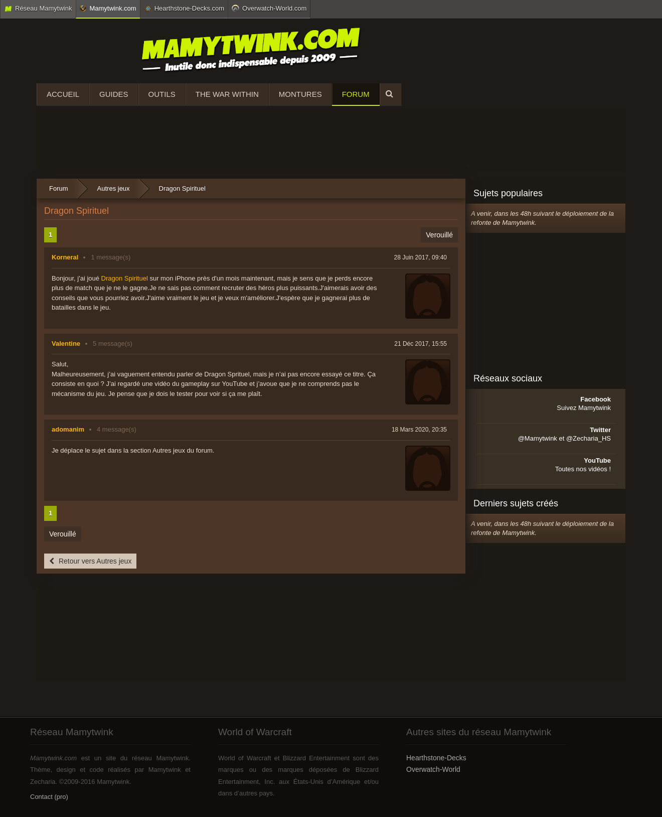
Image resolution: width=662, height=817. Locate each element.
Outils (162, 94)
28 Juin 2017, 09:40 (420, 257)
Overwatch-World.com (269, 8)
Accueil (63, 94)
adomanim (68, 429)
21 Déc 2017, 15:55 (420, 343)
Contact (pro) (49, 796)
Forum (356, 94)
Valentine (66, 343)
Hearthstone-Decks (436, 758)
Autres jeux (113, 188)
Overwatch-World (433, 769)
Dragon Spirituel (124, 278)
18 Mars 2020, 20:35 (419, 429)
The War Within (227, 94)
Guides (113, 94)
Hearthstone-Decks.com (184, 9)
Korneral (65, 257)
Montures (300, 94)
